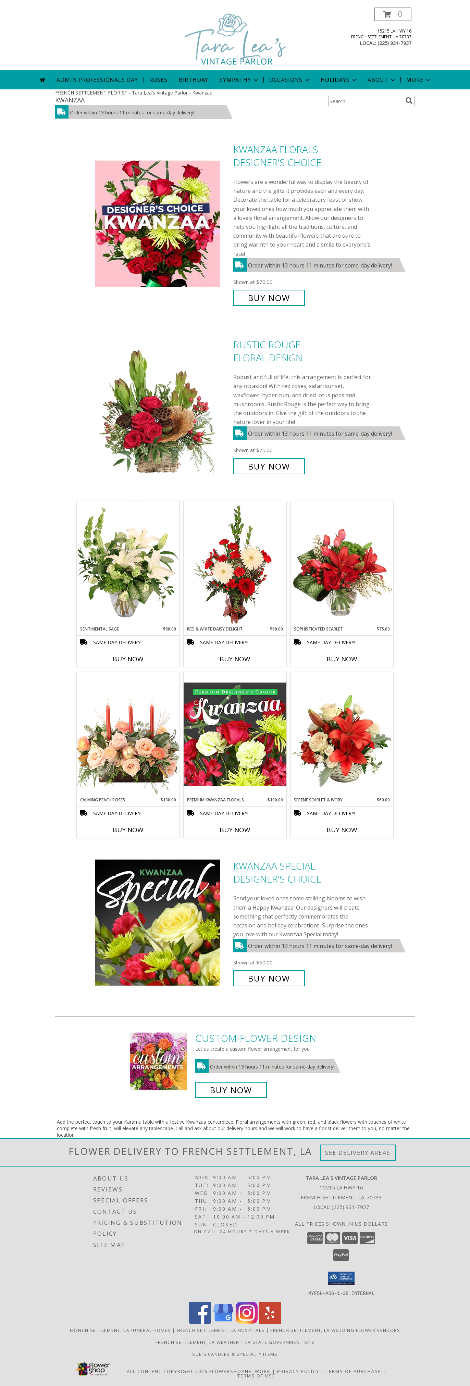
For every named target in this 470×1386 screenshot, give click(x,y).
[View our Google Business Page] (223, 1321)
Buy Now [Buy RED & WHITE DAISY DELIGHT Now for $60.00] (235, 658)
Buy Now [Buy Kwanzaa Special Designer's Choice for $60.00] (269, 978)
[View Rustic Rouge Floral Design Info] (162, 405)
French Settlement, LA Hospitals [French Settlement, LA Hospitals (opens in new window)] (220, 1330)
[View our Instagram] (247, 1321)
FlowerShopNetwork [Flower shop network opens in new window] (240, 1371)
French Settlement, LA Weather (197, 1342)
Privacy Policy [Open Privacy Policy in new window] (298, 1371)
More (418, 80)
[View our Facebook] (200, 1321)
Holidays (339, 80)
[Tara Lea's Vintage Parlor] (235, 39)
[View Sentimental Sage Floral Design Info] (128, 563)
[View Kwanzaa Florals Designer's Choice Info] (162, 224)
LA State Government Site (279, 1342)
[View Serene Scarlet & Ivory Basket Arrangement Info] (341, 734)
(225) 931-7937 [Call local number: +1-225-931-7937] (394, 43)
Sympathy (239, 80)
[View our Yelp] (270, 1321)
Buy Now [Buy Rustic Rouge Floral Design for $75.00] (269, 466)
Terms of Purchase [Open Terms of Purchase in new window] (353, 1371)
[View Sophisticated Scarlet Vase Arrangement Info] (341, 563)
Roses (158, 80)
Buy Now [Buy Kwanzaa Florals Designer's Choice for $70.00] (269, 297)
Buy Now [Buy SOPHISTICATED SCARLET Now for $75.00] (341, 658)
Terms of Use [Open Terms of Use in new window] (256, 1375)
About (382, 80)
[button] (392, 14)
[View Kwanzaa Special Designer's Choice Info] (162, 922)
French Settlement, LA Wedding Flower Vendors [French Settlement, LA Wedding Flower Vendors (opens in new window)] (335, 1330)
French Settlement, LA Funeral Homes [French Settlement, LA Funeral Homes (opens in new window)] (120, 1330)
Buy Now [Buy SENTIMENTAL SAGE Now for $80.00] (128, 658)
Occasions (290, 80)
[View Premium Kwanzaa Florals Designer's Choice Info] (235, 734)
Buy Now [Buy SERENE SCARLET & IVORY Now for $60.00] (341, 829)
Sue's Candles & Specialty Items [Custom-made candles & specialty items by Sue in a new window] (234, 1354)
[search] (409, 100)
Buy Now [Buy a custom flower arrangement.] (231, 1090)
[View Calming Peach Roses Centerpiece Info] (128, 734)
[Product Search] (365, 101)
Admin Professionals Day (97, 80)
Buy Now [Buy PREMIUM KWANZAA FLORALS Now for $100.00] (235, 829)
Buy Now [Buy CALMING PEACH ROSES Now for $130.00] (128, 829)
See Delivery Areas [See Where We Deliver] (358, 1153)
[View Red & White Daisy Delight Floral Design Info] (235, 563)
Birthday (193, 80)
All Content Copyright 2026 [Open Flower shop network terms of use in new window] (167, 1371)
